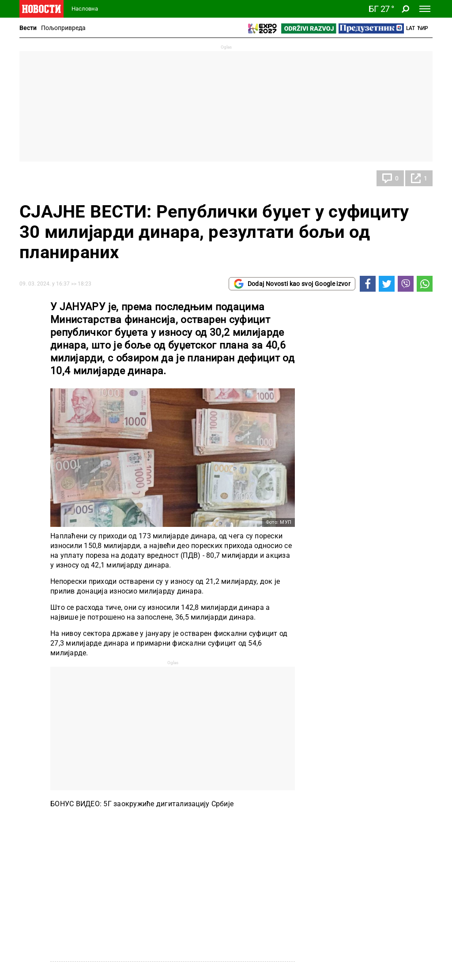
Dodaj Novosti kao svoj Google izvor (292, 283)
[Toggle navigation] (425, 9)
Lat (410, 28)
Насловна (85, 8)
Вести (28, 27)
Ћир (422, 28)
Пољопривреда (63, 27)
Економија (45, 178)
